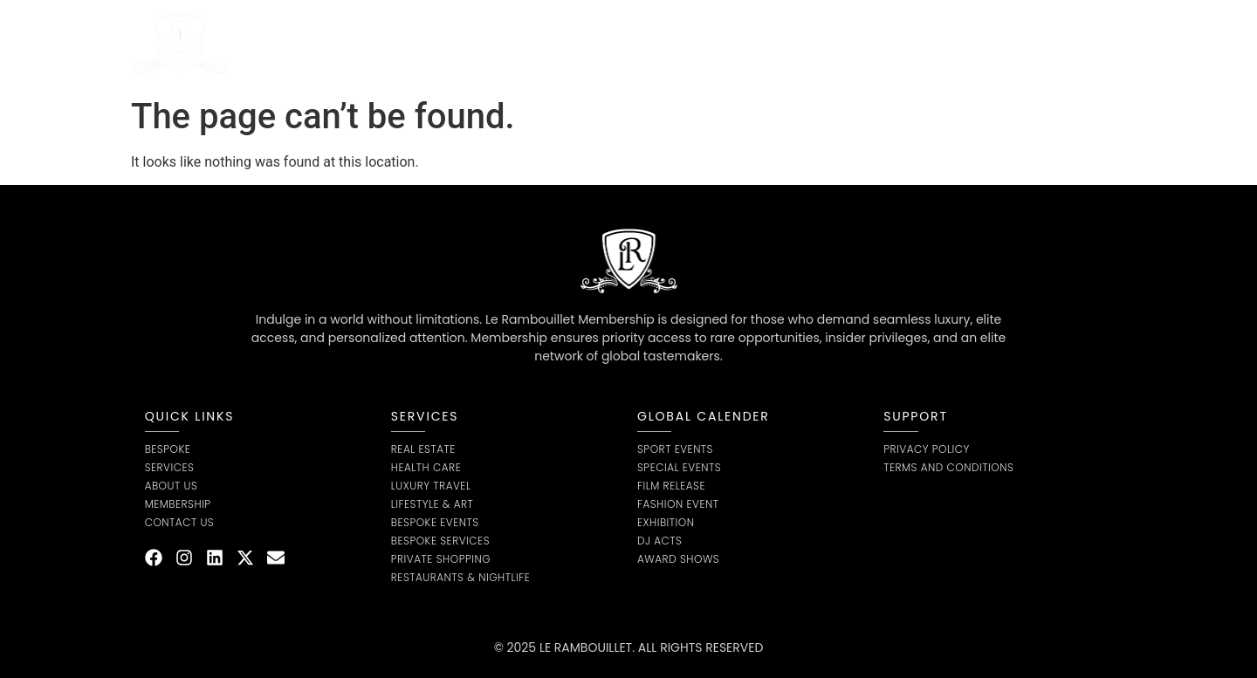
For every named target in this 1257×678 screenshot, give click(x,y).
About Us (527, 44)
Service (433, 44)
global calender (703, 416)
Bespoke (615, 44)
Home (352, 44)
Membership (711, 44)
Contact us (817, 44)
